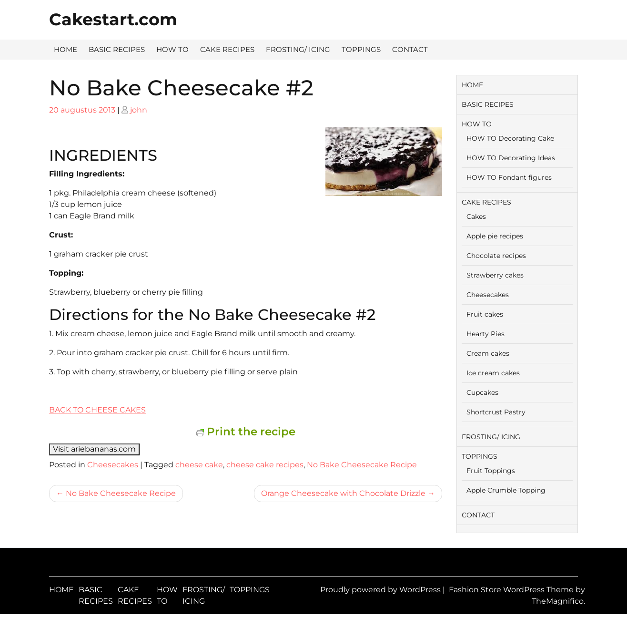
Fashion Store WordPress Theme (512, 589)
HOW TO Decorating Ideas (510, 158)
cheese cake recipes (264, 464)
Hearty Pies (485, 334)
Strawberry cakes (495, 275)
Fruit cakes (484, 314)
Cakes (476, 216)
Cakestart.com (113, 19)
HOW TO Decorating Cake (510, 138)
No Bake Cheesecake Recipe (362, 464)
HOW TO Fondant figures (509, 177)
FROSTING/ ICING (298, 49)
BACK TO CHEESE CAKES (97, 409)
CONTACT (410, 49)
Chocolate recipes (496, 255)
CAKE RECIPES (227, 49)
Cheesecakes (112, 464)
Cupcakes (482, 392)
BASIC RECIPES (117, 49)
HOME (65, 49)
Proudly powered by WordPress (381, 589)
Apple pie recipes (494, 236)
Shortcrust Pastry (496, 412)
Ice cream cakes (493, 373)
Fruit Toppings (490, 470)
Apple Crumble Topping (506, 490)
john (138, 109)
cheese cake (199, 464)
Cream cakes (487, 353)
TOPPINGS (361, 49)
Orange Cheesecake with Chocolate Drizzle (343, 493)
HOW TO (172, 49)
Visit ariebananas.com (94, 448)
